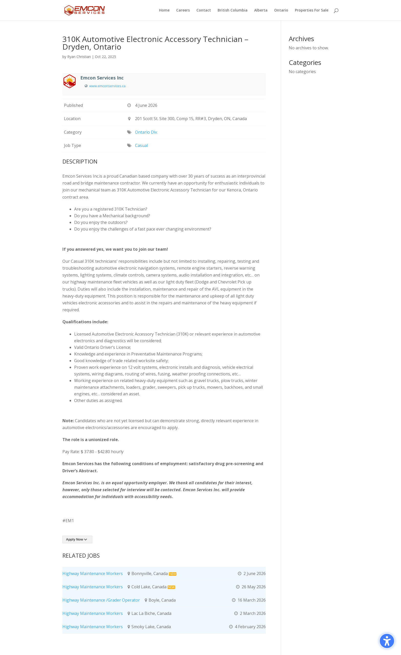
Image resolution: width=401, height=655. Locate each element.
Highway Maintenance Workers (92, 573)
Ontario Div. (146, 132)
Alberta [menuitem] (261, 10)
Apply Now (77, 539)
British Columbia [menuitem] (233, 10)
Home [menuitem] (164, 10)
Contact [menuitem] (203, 10)
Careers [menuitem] (183, 10)
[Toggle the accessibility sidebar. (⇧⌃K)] (387, 641)
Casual (141, 145)
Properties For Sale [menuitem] (311, 10)
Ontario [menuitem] (281, 10)
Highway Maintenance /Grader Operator (101, 600)
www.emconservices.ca (107, 86)
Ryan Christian (79, 56)
